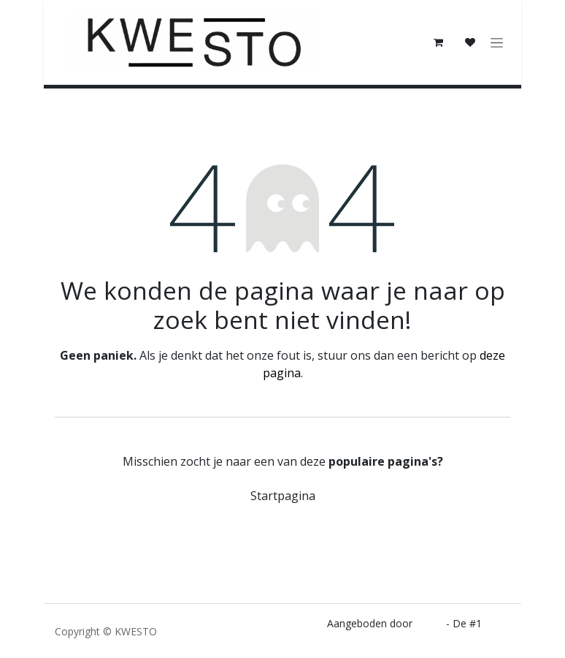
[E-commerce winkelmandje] (438, 42)
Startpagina (282, 496)
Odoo (430, 623)
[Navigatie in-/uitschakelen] (496, 43)
